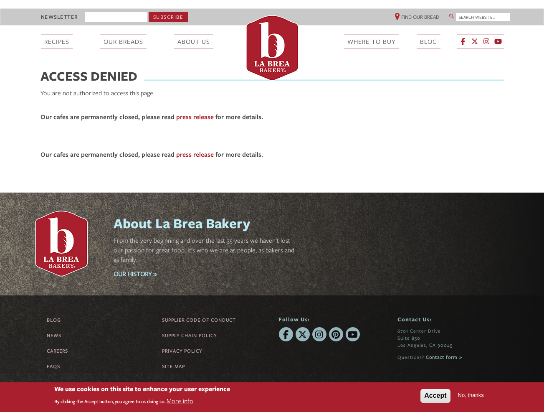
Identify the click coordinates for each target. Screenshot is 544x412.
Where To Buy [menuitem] (371, 41)
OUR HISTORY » (135, 274)
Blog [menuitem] (428, 41)
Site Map (173, 366)
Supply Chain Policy (189, 335)
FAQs (53, 366)
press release (195, 116)
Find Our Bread (420, 16)
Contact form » (444, 357)
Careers (57, 351)
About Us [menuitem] (193, 41)
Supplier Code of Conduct (199, 320)
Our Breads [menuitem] (123, 41)
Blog (54, 320)
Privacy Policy (182, 351)
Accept (435, 395)
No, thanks (471, 395)
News (54, 335)
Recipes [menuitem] (56, 41)
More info (180, 401)
